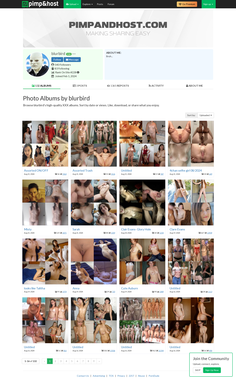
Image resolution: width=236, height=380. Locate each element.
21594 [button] (161, 351)
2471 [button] (65, 233)
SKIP (197, 370)
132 (41, 85)
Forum (111, 4)
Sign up (208, 4)
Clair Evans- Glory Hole (136, 229)
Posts (100, 4)
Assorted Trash (83, 170)
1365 (118, 85)
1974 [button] (65, 292)
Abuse (141, 375)
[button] (74, 53)
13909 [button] (209, 233)
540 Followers (63, 64)
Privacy (121, 375)
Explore (88, 4)
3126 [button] (113, 174)
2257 (131, 375)
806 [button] (210, 351)
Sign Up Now (212, 370)
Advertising (99, 375)
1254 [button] (162, 233)
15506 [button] (112, 351)
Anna (76, 288)
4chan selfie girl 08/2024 (186, 170)
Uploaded (206, 115)
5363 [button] (65, 174)
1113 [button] (210, 292)
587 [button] (162, 174)
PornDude (154, 375)
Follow (57, 59)
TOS (111, 375)
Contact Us (83, 375)
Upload (72, 4)
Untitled (126, 170)
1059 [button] (113, 233)
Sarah (76, 229)
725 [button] (113, 292)
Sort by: (191, 115)
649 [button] (210, 174)
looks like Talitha (34, 288)
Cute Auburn (129, 288)
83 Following (62, 68)
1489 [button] (162, 292)
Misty (28, 229)
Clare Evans (177, 229)
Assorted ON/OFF (36, 170)
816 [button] (65, 351)
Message (72, 59)
